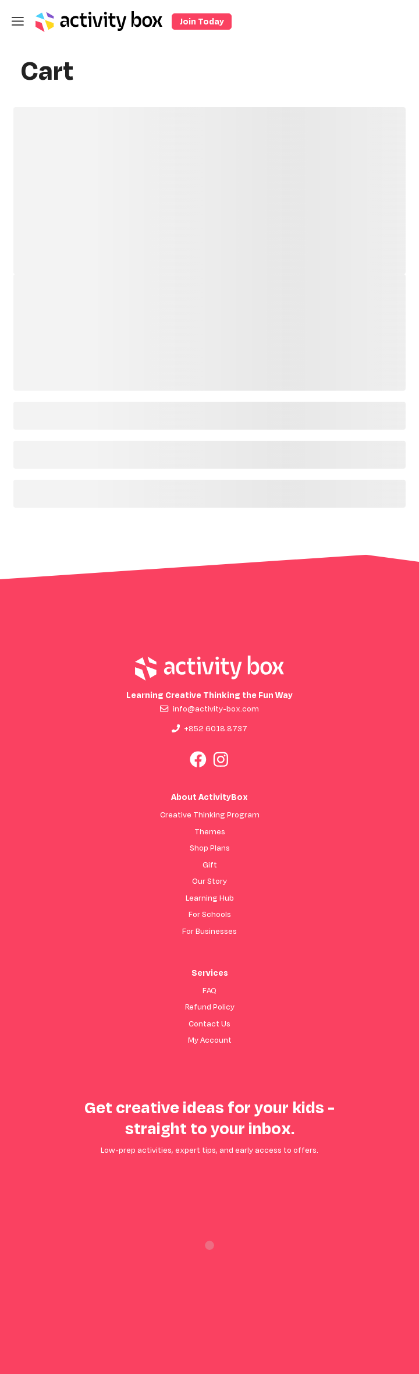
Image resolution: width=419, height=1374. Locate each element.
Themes (209, 831)
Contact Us (209, 1023)
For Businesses (209, 930)
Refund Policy (210, 1006)
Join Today (202, 21)
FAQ (209, 990)
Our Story (209, 880)
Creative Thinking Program (210, 814)
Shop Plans (210, 847)
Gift (210, 864)
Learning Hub (210, 897)
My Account (210, 1039)
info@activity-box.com (216, 708)
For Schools (210, 913)
